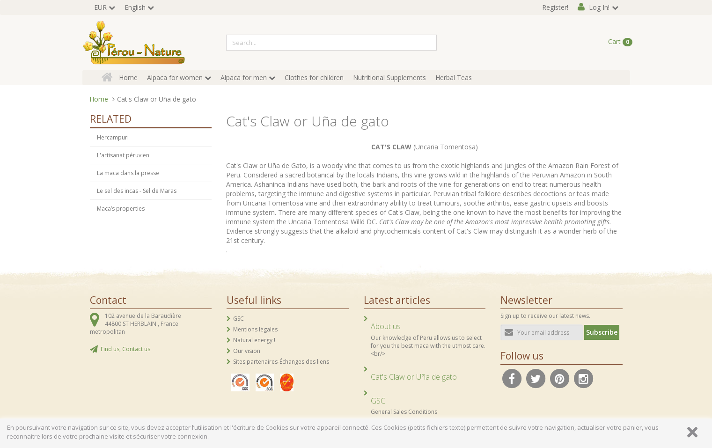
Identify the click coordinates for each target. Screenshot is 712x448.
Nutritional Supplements (389, 77)
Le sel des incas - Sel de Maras (136, 191)
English (135, 7)
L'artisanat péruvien (123, 155)
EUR (100, 7)
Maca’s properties (121, 209)
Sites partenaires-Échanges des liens (281, 362)
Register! (555, 7)
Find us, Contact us (125, 349)
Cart (620, 41)
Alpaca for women (175, 77)
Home (128, 77)
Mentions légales (255, 329)
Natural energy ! (254, 340)
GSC (238, 319)
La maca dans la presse (128, 173)
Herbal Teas (453, 77)
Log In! (599, 7)
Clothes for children (314, 77)
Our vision (246, 351)
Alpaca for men (243, 77)
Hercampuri (113, 137)
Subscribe (601, 332)
